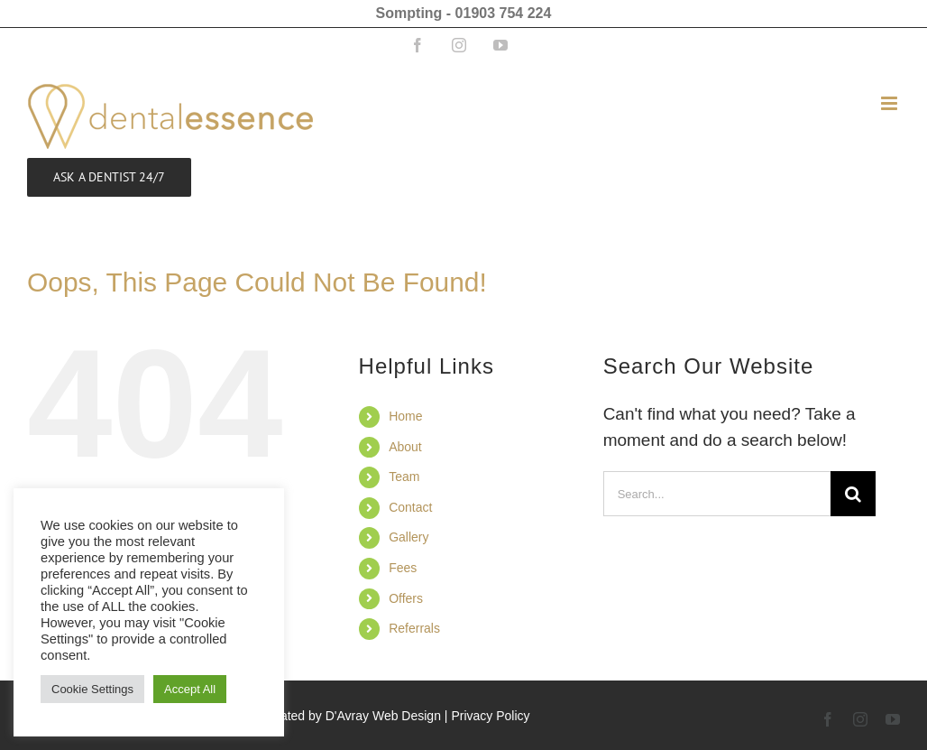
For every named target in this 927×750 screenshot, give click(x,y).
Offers (406, 598)
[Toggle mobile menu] (890, 103)
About (405, 447)
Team (404, 476)
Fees (403, 567)
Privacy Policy (490, 715)
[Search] (853, 493)
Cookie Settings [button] (92, 689)
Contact (410, 507)
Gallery (408, 537)
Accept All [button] (190, 689)
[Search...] (717, 493)
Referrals (414, 628)
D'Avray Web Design (383, 715)
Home (405, 416)
